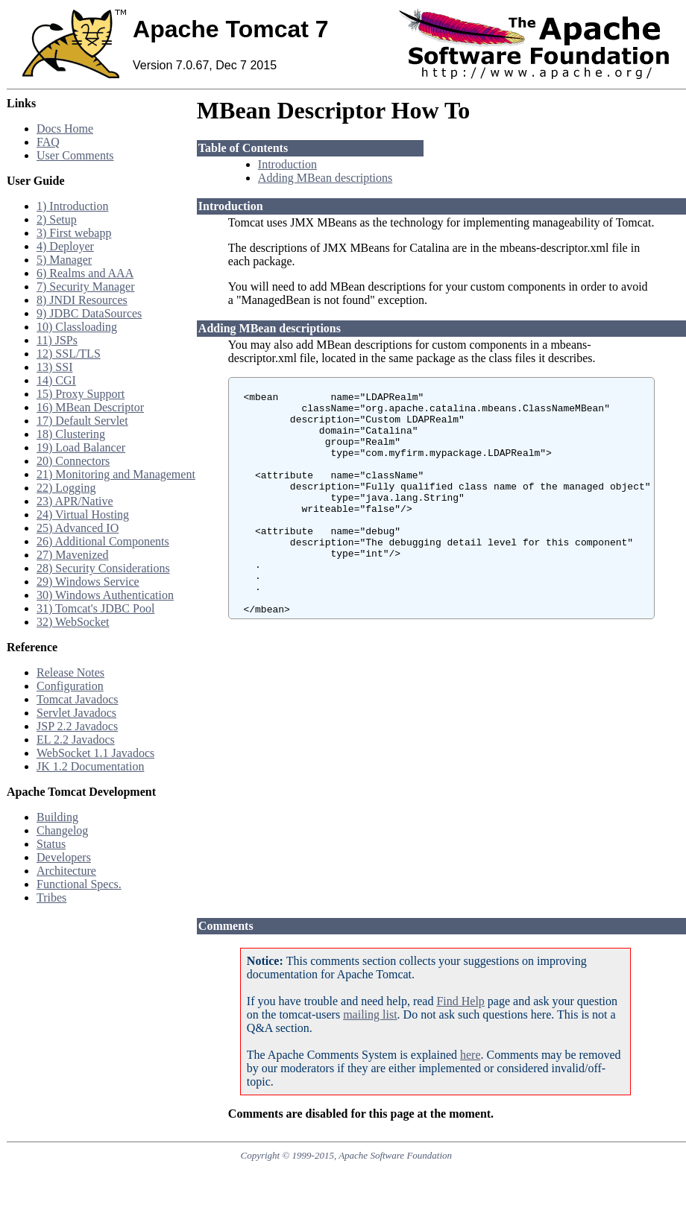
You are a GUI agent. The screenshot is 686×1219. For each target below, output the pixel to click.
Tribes (51, 897)
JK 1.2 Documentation (90, 766)
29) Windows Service (88, 581)
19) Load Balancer (81, 447)
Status (51, 844)
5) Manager (64, 259)
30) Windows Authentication (105, 595)
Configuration (70, 686)
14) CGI (56, 380)
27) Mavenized (72, 554)
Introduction (287, 164)
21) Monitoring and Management (116, 474)
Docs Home (65, 128)
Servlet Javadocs (76, 712)
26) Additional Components (103, 541)
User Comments (75, 155)
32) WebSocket (73, 621)
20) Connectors (73, 461)
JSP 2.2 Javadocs (77, 726)
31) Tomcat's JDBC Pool (95, 608)
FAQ (48, 142)
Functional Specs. (79, 884)
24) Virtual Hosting (83, 514)
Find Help (460, 1001)
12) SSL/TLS (69, 353)
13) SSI (54, 367)
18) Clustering (71, 434)
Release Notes (70, 672)
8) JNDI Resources (82, 300)
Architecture (66, 870)
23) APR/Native (75, 501)
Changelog (62, 830)
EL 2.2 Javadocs (76, 739)
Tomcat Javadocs (78, 699)
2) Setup (57, 219)
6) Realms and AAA (85, 273)
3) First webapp (74, 233)
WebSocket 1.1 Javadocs (95, 753)
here (470, 1054)
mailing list (370, 1014)
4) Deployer (65, 246)
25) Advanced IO (78, 528)
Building (57, 817)
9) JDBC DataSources (89, 313)
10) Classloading (77, 326)
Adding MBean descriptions (325, 177)
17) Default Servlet (82, 420)
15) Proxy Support (81, 393)
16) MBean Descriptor (90, 407)
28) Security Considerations (103, 568)
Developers (64, 857)
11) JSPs (57, 340)
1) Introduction (72, 206)
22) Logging (66, 487)
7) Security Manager (86, 286)
